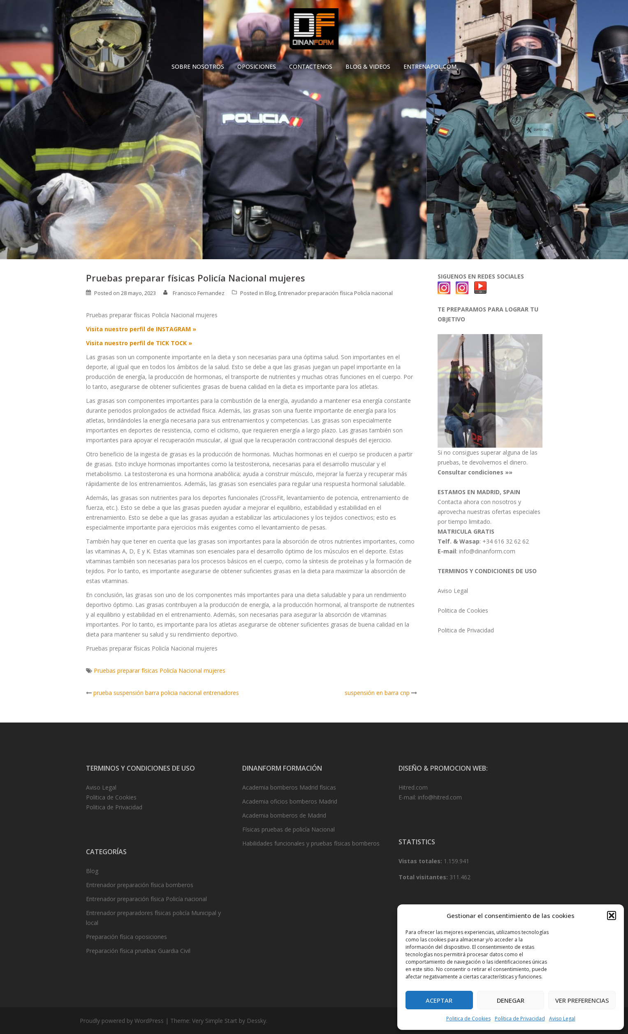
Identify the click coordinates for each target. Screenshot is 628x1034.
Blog (270, 293)
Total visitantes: (424, 877)
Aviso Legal (562, 1018)
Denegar (510, 1000)
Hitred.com (413, 787)
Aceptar (439, 1000)
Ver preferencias (582, 1000)
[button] (611, 915)
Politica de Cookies (468, 1018)
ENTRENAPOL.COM (430, 66)
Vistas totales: (421, 861)
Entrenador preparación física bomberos (139, 885)
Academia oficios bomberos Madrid (289, 801)
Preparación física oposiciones (126, 937)
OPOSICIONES (256, 66)
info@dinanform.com (487, 551)
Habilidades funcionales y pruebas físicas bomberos (311, 843)
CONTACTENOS (310, 66)
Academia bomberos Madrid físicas (289, 787)
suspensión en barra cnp (377, 693)
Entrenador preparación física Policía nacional (335, 293)
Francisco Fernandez (199, 293)
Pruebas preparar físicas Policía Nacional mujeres (159, 670)
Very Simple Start (214, 1021)
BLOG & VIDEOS (367, 66)
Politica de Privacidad (466, 630)
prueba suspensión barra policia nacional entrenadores (166, 693)
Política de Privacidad (520, 1018)
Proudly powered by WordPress (122, 1021)
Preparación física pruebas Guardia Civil (138, 951)
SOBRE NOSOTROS (197, 66)
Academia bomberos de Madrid (284, 815)
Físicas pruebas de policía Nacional (288, 829)
